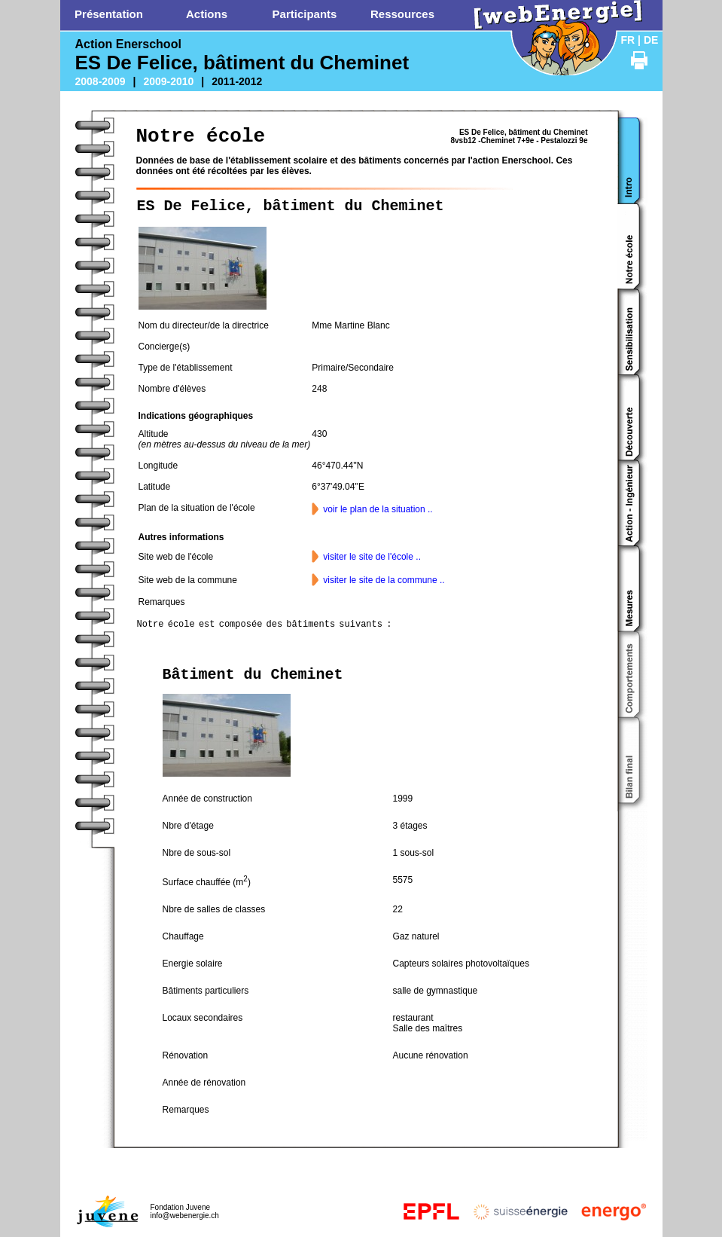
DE (651, 40)
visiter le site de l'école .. (372, 556)
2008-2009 (100, 81)
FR (628, 40)
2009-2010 (168, 81)
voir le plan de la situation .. (377, 509)
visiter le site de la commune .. (383, 580)
